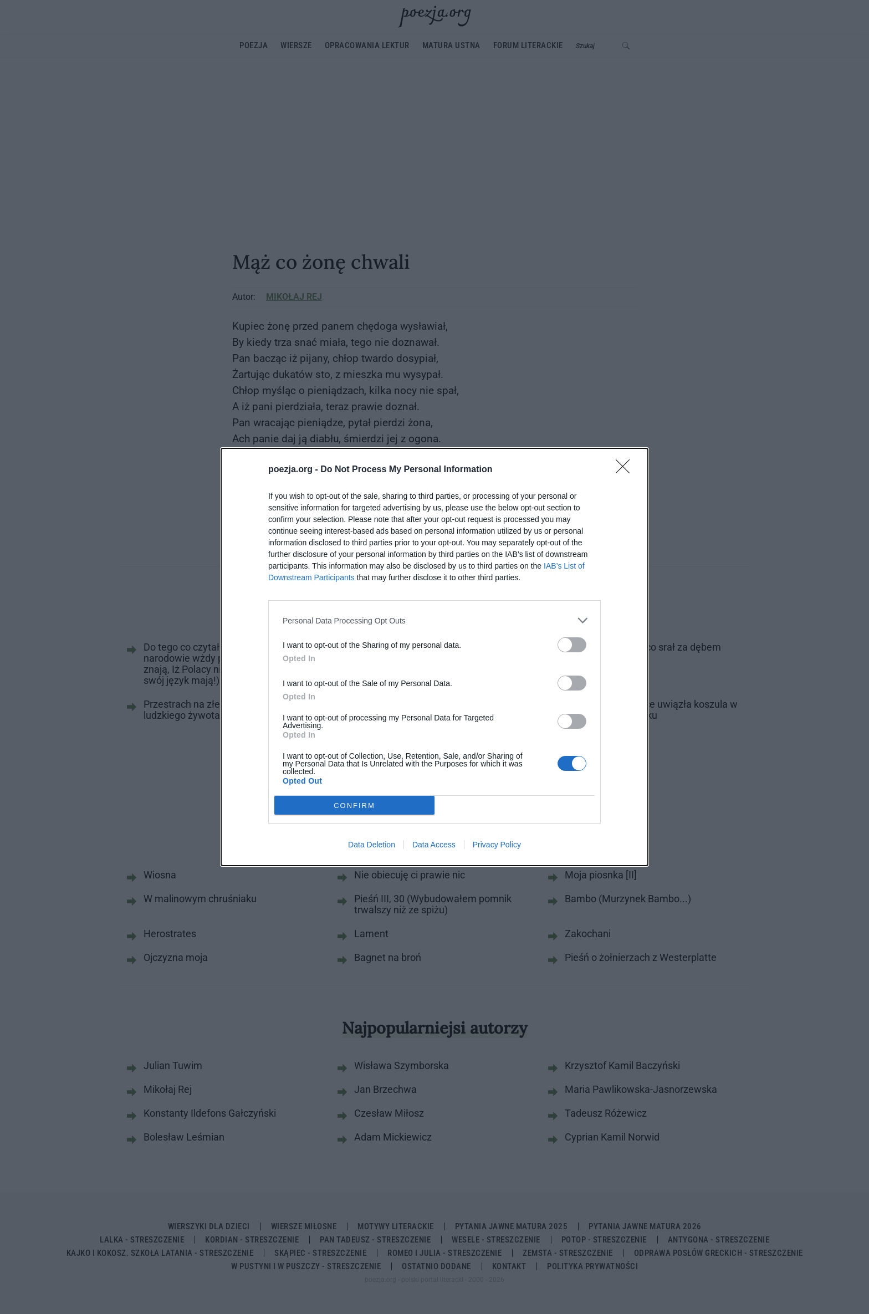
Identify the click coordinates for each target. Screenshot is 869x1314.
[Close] (626, 469)
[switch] (572, 644)
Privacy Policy (497, 844)
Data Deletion (371, 844)
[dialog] (434, 657)
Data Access (434, 844)
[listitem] (434, 620)
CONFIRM (354, 805)
